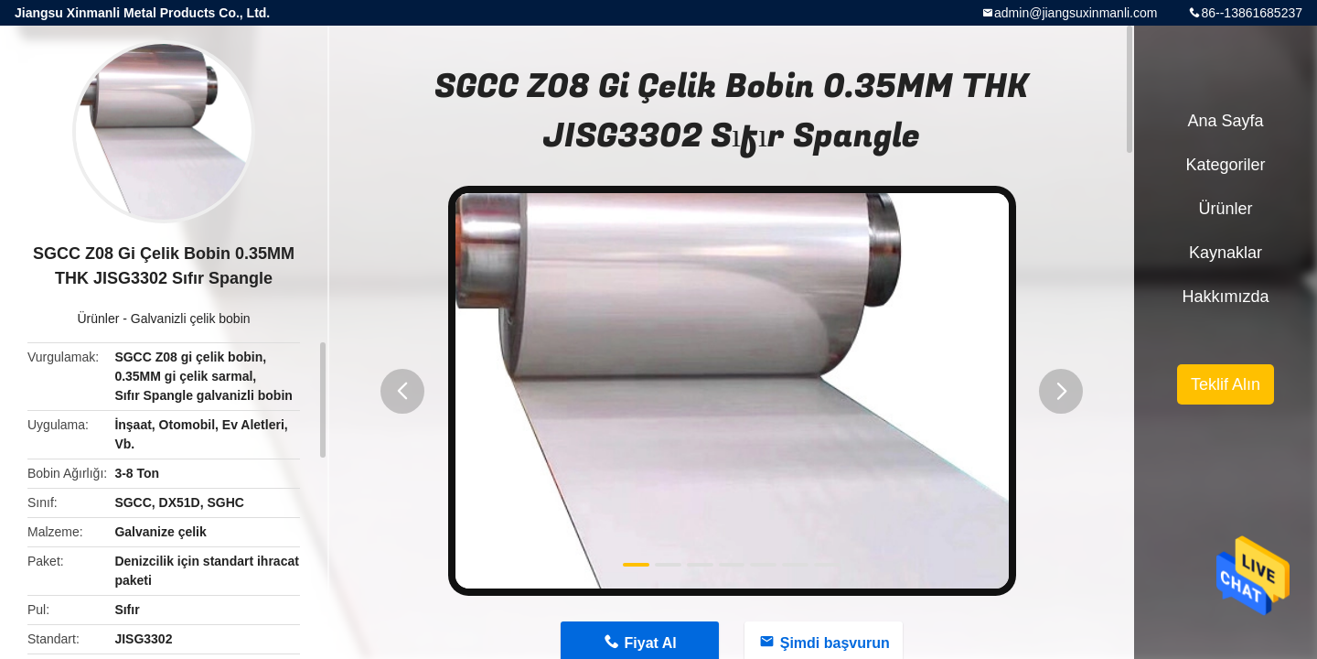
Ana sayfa (1225, 121)
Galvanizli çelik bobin (191, 318)
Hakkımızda (1225, 296)
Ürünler (98, 318)
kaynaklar (1225, 252)
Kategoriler (1225, 165)
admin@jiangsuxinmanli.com (1075, 12)
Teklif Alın (1225, 384)
